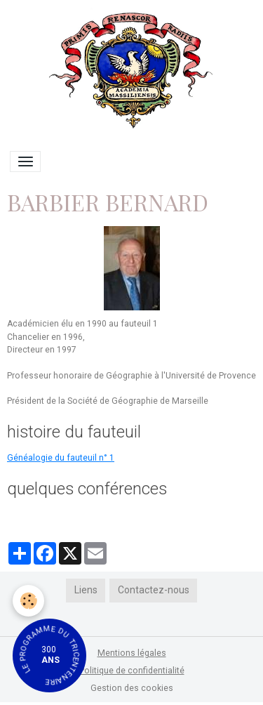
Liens (85, 589)
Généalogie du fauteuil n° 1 (60, 458)
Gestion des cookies (131, 688)
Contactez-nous (153, 589)
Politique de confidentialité (131, 671)
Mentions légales (131, 653)
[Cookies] (28, 601)
